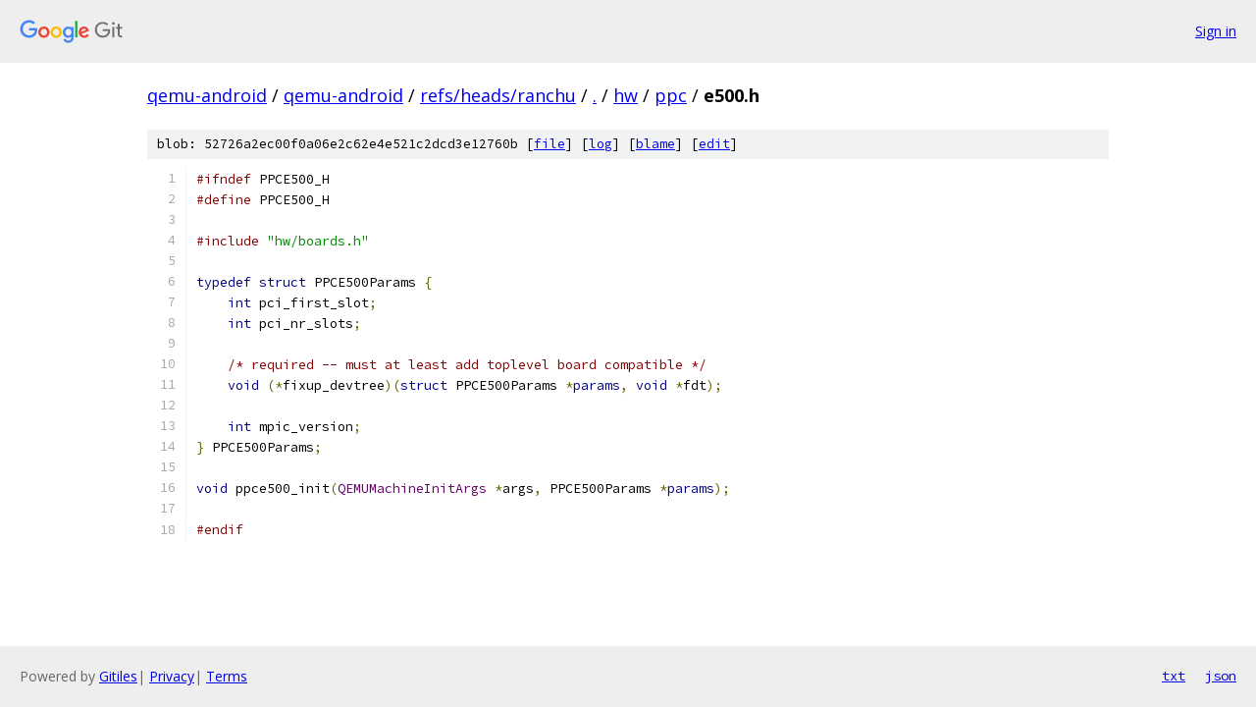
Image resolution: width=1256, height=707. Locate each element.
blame (655, 144)
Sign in (1215, 31)
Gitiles (118, 676)
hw (625, 95)
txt (1173, 675)
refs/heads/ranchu (498, 95)
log (600, 144)
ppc (670, 95)
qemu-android (207, 95)
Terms (226, 676)
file (549, 144)
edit (714, 144)
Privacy (171, 676)
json (1220, 675)
